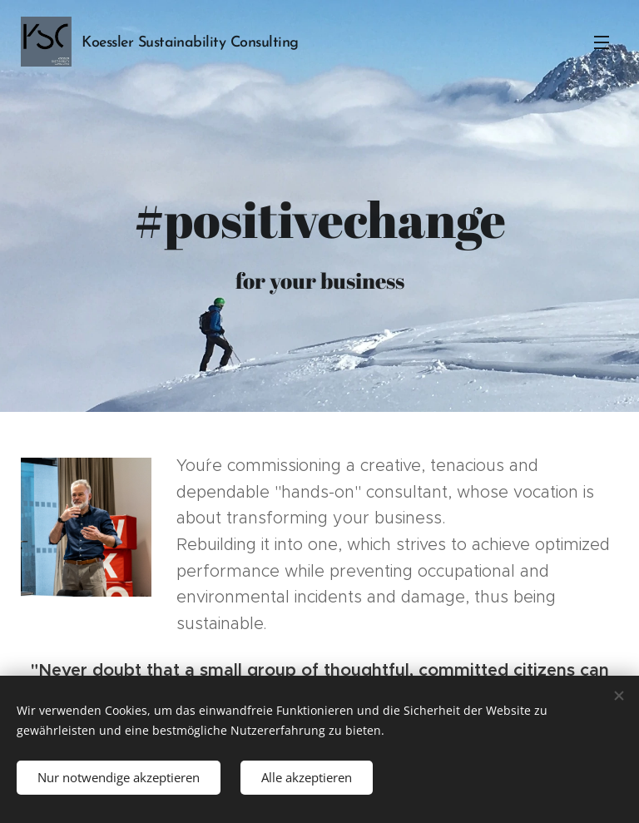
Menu (601, 42)
